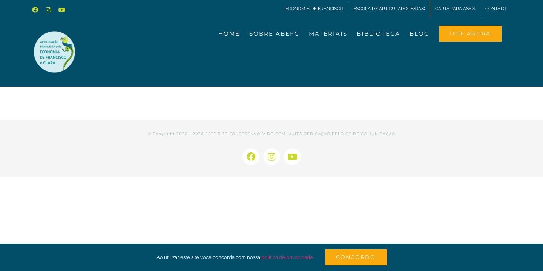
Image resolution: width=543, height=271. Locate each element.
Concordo (356, 257)
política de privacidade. (287, 257)
